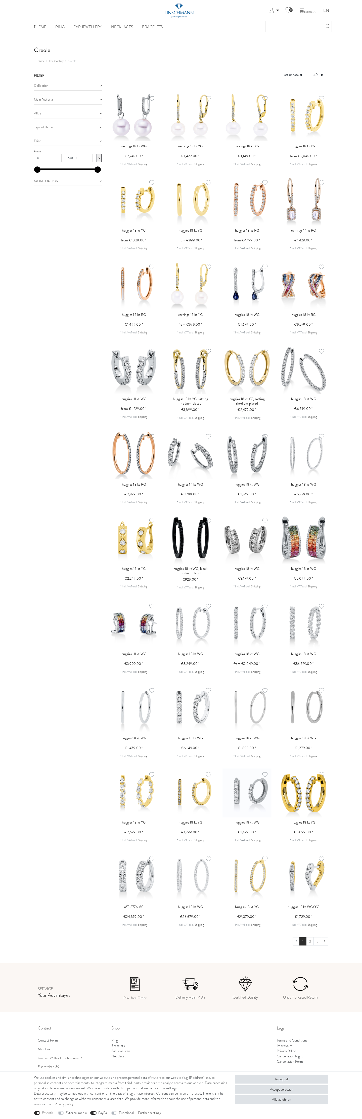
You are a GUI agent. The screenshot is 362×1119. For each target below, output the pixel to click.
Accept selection (281, 1089)
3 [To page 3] (317, 941)
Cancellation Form (290, 1061)
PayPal (103, 1112)
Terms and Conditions (292, 1040)
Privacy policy (64, 1104)
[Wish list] (288, 11)
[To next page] (324, 941)
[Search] (327, 26)
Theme (40, 26)
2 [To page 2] (310, 941)
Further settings (149, 1112)
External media (76, 1112)
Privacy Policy (286, 1051)
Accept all (282, 1079)
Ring (60, 26)
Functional (126, 1112)
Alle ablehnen (281, 1099)
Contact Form (48, 1040)
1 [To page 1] (303, 941)
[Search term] (293, 26)
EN (326, 11)
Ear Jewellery (87, 26)
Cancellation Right (290, 1056)
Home (40, 61)
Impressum (284, 1045)
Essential (48, 1112)
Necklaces (122, 26)
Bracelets (152, 26)
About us (44, 1049)
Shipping (142, 164)
